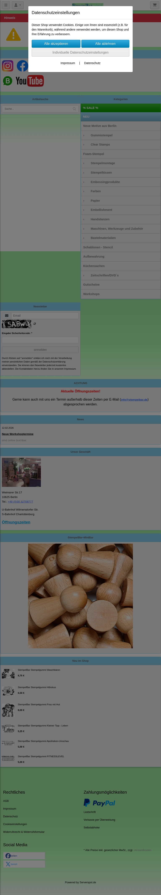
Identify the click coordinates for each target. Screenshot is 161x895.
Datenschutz (92, 63)
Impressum (68, 63)
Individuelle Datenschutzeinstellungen (80, 52)
